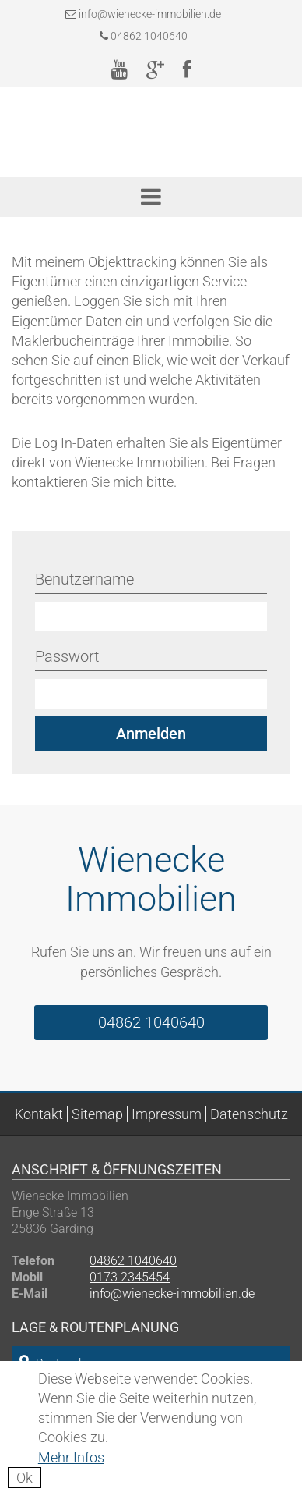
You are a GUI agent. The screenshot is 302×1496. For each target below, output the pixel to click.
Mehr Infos (71, 1457)
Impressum (167, 1114)
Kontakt (39, 1114)
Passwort (67, 656)
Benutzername (84, 579)
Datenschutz (249, 1114)
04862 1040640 (144, 36)
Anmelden (151, 733)
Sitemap (97, 1114)
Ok (24, 1477)
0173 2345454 (130, 1277)
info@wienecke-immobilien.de (150, 14)
